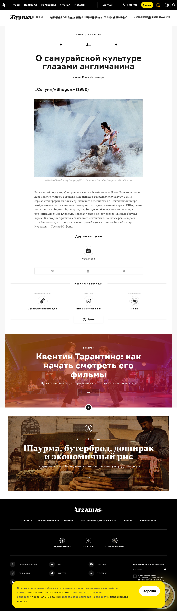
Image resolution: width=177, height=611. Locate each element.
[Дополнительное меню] (91, 5)
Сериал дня (94, 35)
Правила (127, 520)
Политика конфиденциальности (98, 520)
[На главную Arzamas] (3, 5)
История (56, 17)
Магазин (80, 4)
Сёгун (43, 89)
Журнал (65, 4)
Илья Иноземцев (93, 77)
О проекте (26, 520)
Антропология (117, 17)
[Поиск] (173, 5)
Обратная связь (147, 520)
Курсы (16, 4)
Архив (79, 35)
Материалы (48, 4)
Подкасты (30, 4)
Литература (94, 17)
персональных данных (46, 596)
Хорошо (149, 591)
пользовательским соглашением (48, 592)
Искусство (74, 17)
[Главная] (88, 509)
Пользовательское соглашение (55, 520)
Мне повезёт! (158, 18)
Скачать (147, 5)
